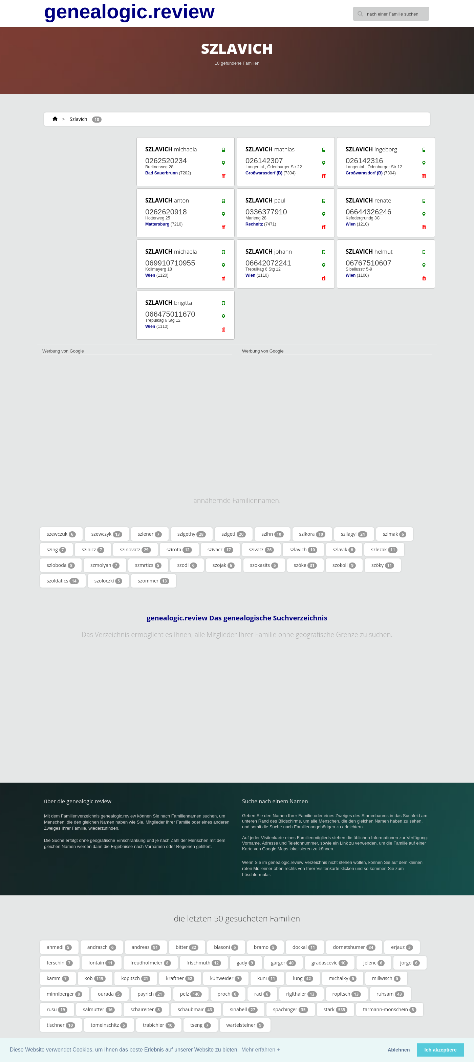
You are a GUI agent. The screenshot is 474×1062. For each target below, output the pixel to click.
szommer (153, 580)
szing (56, 549)
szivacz (220, 549)
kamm (58, 978)
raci (262, 994)
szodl (187, 565)
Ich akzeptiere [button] (441, 1050)
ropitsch (346, 994)
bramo (265, 947)
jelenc (374, 962)
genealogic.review (129, 11)
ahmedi (59, 947)
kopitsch (135, 978)
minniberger (64, 994)
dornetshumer (354, 947)
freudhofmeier (150, 962)
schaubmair (196, 1009)
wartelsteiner (245, 1025)
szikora (312, 534)
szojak (224, 565)
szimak (394, 534)
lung (303, 978)
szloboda (61, 565)
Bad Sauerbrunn (161, 173)
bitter (187, 947)
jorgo (410, 962)
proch (228, 994)
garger (283, 962)
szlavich (303, 549)
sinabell (243, 1009)
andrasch (101, 947)
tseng (200, 1025)
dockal (305, 947)
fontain (101, 962)
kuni (267, 978)
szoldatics (63, 580)
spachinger (290, 1009)
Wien (351, 224)
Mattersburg (157, 224)
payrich (150, 994)
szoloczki (108, 580)
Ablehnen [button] (399, 1050)
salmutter (99, 1009)
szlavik (344, 549)
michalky (343, 978)
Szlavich (78, 119)
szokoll (344, 565)
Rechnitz (254, 224)
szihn (272, 534)
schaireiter (146, 1009)
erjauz (402, 947)
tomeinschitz (109, 1025)
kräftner (180, 978)
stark (336, 1009)
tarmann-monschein (389, 1009)
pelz (191, 994)
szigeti (233, 534)
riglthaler (301, 994)
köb (95, 978)
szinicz (93, 549)
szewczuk (61, 534)
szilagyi (354, 534)
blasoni (226, 947)
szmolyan (105, 565)
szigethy (191, 534)
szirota (179, 549)
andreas (146, 947)
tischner (61, 1025)
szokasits (264, 565)
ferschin (60, 962)
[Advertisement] (84, 237)
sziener (150, 534)
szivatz (261, 549)
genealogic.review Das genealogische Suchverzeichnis (237, 618)
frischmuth (204, 962)
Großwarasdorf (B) (263, 173)
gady (246, 962)
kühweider (225, 978)
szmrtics (148, 565)
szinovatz (135, 549)
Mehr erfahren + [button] (260, 1050)
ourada (110, 994)
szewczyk (106, 534)
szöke (305, 565)
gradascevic (329, 962)
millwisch (386, 978)
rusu (57, 1009)
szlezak (384, 549)
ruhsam (390, 994)
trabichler (159, 1025)
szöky (382, 565)
